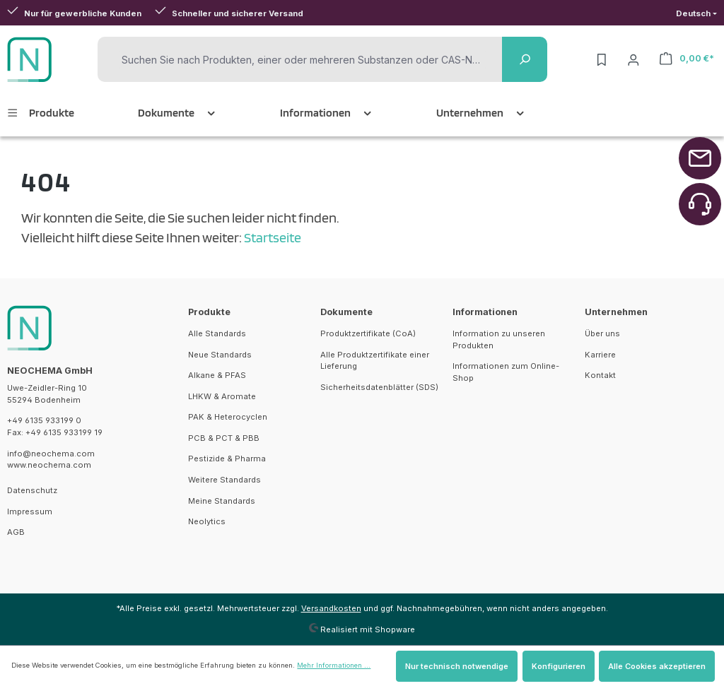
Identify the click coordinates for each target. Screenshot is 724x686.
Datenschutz (32, 490)
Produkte (209, 312)
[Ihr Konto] (633, 59)
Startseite (272, 237)
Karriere (600, 355)
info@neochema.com (51, 454)
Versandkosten (331, 608)
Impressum (29, 511)
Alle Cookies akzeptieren (657, 666)
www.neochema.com (49, 465)
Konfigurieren (558, 666)
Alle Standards (217, 333)
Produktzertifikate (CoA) (368, 333)
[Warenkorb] (687, 58)
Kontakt (600, 375)
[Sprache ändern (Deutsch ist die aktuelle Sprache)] (696, 13)
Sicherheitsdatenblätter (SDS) (379, 387)
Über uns (602, 333)
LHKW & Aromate (222, 396)
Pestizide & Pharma (227, 458)
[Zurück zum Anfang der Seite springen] (700, 158)
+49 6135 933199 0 (44, 420)
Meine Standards (221, 501)
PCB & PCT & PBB (223, 438)
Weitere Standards (224, 480)
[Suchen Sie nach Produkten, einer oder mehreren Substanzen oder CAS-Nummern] (302, 59)
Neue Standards (220, 355)
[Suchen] (524, 59)
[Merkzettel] (601, 59)
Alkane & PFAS (217, 375)
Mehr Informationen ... (333, 665)
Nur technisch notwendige (456, 666)
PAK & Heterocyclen (227, 417)
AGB (16, 532)
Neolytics (207, 521)
